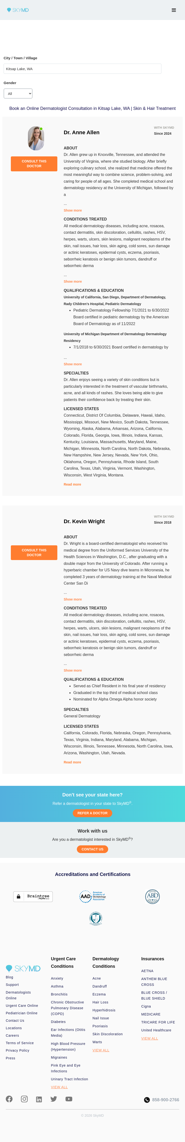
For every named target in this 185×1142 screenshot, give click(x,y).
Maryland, (137, 442)
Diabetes (58, 1022)
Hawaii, (148, 415)
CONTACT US (93, 849)
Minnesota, (91, 449)
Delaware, (132, 415)
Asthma (57, 986)
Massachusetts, (114, 442)
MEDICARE (151, 1014)
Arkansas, (121, 429)
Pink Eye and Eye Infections (66, 1068)
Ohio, (153, 455)
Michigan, (72, 449)
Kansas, (156, 435)
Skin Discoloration (107, 1034)
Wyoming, (73, 429)
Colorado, (72, 435)
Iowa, (116, 435)
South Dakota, (137, 422)
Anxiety (57, 978)
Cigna (146, 1006)
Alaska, (88, 429)
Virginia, (110, 468)
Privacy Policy (17, 1050)
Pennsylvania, (110, 462)
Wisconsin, (73, 475)
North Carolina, (114, 449)
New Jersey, (104, 455)
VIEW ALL (59, 1087)
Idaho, (160, 415)
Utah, (97, 468)
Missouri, (93, 422)
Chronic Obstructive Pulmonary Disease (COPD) (67, 1008)
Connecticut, (75, 415)
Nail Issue (100, 1018)
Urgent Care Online (22, 1006)
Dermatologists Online (18, 995)
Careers (12, 1035)
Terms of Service (20, 1043)
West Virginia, (95, 475)
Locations (14, 1028)
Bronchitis (59, 994)
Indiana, (141, 435)
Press (10, 1058)
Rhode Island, (136, 462)
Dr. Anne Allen (81, 132)
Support (12, 985)
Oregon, (90, 462)
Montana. (116, 475)
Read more (72, 484)
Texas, (86, 468)
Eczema (99, 994)
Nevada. (119, 753)
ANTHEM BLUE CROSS (154, 982)
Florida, (88, 435)
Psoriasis (100, 1026)
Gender (10, 83)
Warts (97, 1042)
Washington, (144, 468)
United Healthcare (156, 1030)
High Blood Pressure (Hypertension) (68, 1046)
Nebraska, (162, 449)
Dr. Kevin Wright (84, 521)
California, (154, 429)
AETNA (147, 971)
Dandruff (99, 986)
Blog (9, 977)
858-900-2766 (161, 1100)
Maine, (152, 442)
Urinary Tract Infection (69, 1079)
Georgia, (103, 435)
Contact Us (15, 1020)
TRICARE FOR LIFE (158, 1022)
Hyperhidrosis (104, 1010)
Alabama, (103, 429)
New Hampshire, (78, 455)
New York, (140, 455)
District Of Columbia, (104, 415)
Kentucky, (72, 442)
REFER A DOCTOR (93, 813)
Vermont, (126, 468)
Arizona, (137, 429)
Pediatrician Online (22, 1013)
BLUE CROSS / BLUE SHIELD (154, 995)
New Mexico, (112, 422)
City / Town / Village (20, 58)
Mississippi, (74, 422)
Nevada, (123, 455)
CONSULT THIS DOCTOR (34, 163)
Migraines (59, 1057)
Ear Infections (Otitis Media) (68, 1032)
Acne (96, 978)
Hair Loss (100, 1002)
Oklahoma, (73, 462)
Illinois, (128, 435)
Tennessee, (159, 422)
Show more (73, 210)
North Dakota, (140, 449)
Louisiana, (90, 442)
